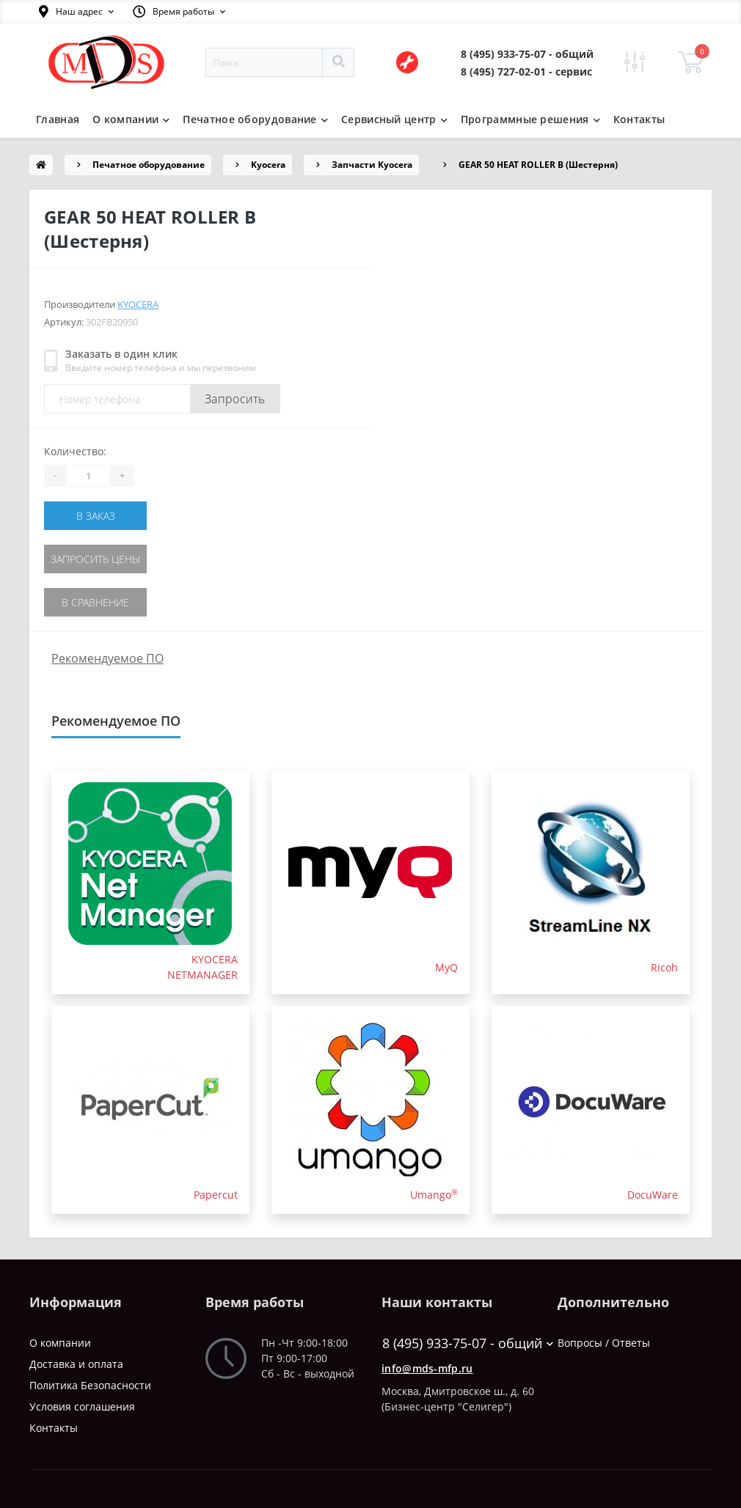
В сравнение (95, 602)
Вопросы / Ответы (604, 1343)
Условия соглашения (82, 1406)
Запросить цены (95, 559)
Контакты (639, 119)
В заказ (95, 516)
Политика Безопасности (90, 1385)
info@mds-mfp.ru (427, 1368)
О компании (60, 1343)
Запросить (235, 399)
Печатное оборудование (148, 164)
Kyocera (268, 164)
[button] (76, 11)
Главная (57, 119)
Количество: (75, 451)
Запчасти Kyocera (372, 164)
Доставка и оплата (76, 1364)
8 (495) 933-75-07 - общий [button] (459, 1343)
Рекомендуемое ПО (107, 658)
